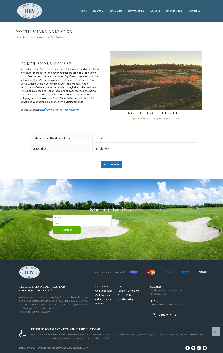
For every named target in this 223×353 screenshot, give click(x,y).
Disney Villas (115, 11)
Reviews (99, 303)
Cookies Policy (125, 299)
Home (83, 11)
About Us (155, 11)
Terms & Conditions (128, 290)
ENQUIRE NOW (111, 164)
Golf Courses (102, 295)
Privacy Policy (125, 295)
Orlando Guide (174, 11)
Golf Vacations (136, 11)
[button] (111, 37)
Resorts (96, 11)
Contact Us (194, 11)
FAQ (119, 286)
